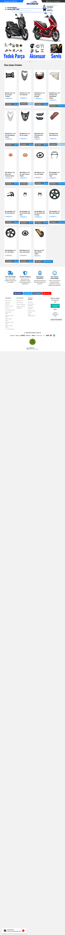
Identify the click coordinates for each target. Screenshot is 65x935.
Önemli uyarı (10, 929)
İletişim (12, 3)
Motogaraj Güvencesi (39, 277)
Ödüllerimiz (20, 300)
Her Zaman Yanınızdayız (54, 277)
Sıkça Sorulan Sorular (31, 311)
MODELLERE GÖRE (12, 9)
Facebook (49, 1)
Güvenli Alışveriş (25, 277)
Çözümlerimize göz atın (56, 306)
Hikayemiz (8, 300)
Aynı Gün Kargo (10, 277)
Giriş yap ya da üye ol (52, 6)
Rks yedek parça (9, 310)
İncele (8, 104)
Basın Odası (20, 302)
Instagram (56, 1)
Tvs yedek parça (9, 329)
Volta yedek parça (8, 319)
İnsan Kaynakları (21, 304)
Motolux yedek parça (9, 322)
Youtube (47, 293)
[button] (30, 61)
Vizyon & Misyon (7, 303)
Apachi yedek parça (9, 326)
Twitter (27, 293)
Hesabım (30, 302)
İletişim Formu (9, 306)
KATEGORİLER (11, 7)
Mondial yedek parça (9, 316)
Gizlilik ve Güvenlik (30, 308)
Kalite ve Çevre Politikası (21, 307)
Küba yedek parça (8, 312)
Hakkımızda (7, 3)
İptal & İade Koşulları (31, 304)
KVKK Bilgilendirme (31, 315)
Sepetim (49, 9)
